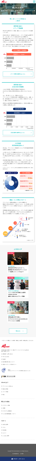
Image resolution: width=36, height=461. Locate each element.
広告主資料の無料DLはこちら (18, 132)
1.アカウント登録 (6, 405)
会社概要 (21, 453)
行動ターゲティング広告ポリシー (9, 364)
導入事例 (4, 430)
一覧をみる (17, 331)
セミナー (4, 432)
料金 (3, 394)
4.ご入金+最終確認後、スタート (9, 413)
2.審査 (4, 408)
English (4, 359)
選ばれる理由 (5, 388)
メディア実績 (5, 391)
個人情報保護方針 (16, 453)
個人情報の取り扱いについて (9, 361)
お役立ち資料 (5, 424)
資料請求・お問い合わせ (8, 353)
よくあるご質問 (6, 435)
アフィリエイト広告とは (8, 386)
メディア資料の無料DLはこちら (17, 74)
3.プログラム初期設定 (7, 410)
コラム (4, 427)
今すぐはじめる (6, 356)
